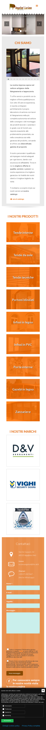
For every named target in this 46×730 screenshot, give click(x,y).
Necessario (7, 706)
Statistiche (7, 712)
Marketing (7, 715)
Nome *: (9, 584)
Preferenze (7, 709)
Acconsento (7, 720)
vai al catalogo (17, 199)
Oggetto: (9, 601)
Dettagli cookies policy (11, 726)
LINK (21, 651)
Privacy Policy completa (31, 726)
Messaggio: (10, 610)
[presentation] (21, 640)
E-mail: (9, 592)
